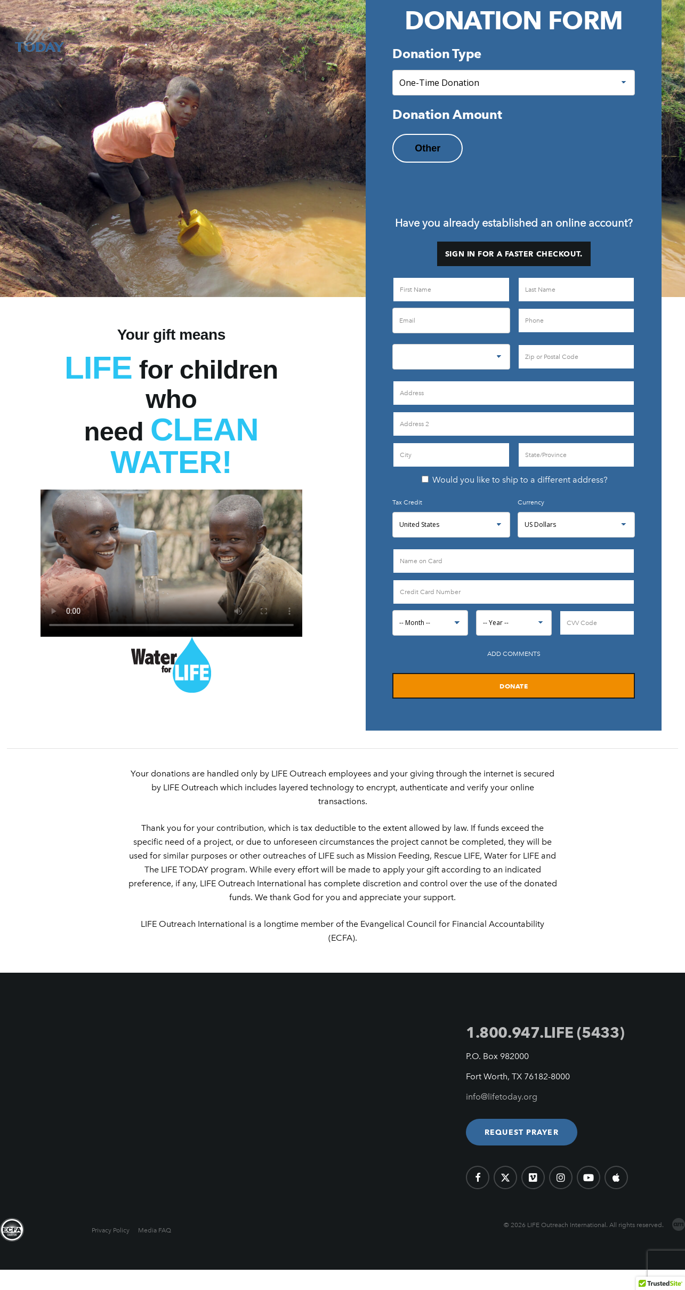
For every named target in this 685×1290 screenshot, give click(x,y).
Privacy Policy (111, 1230)
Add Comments (514, 654)
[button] (521, 1132)
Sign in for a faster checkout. (514, 254)
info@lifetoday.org (501, 1097)
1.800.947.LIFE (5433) (545, 1032)
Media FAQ (154, 1230)
